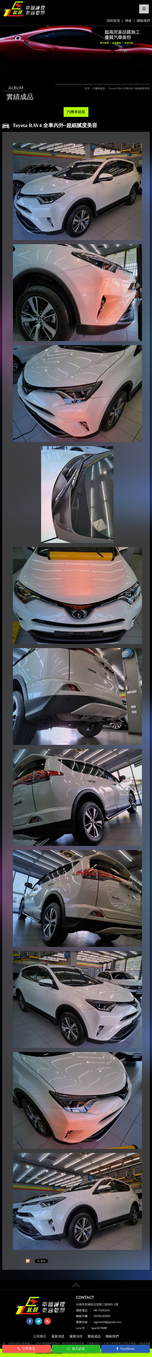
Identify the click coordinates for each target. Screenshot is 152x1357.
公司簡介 (39, 1336)
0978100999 (102, 1316)
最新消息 (57, 1336)
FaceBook (125, 1349)
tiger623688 (99, 1328)
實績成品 (94, 1336)
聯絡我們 (143, 21)
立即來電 (26, 1349)
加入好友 (76, 1349)
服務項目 (76, 1336)
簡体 (128, 21)
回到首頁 (113, 21)
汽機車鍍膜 (76, 111)
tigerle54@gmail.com (107, 1322)
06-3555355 (102, 1310)
